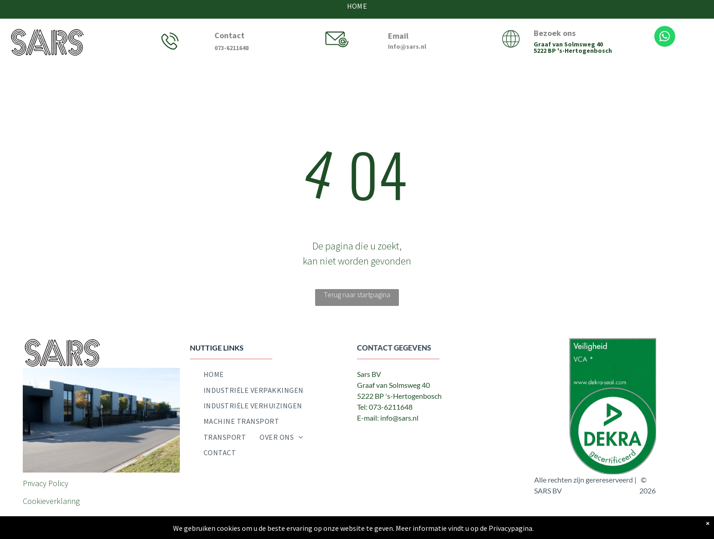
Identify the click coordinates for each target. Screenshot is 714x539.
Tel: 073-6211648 (385, 406)
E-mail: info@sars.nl (387, 417)
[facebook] (364, 436)
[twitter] (384, 436)
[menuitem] (214, 374)
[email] (405, 436)
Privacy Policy (45, 483)
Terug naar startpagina (357, 294)
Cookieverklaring (51, 501)
